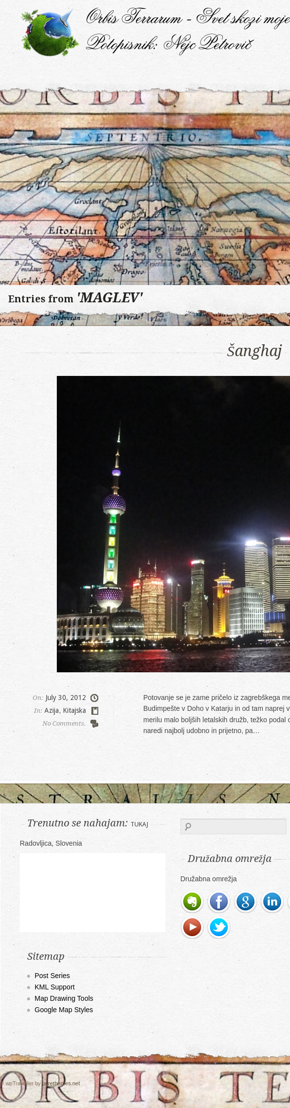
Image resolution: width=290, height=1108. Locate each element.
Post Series (52, 976)
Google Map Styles (64, 1010)
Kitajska (74, 710)
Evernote (192, 902)
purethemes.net (61, 1083)
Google (246, 902)
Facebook (219, 902)
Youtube (192, 928)
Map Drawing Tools (64, 998)
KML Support (55, 987)
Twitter (219, 928)
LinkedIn (272, 902)
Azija (51, 710)
